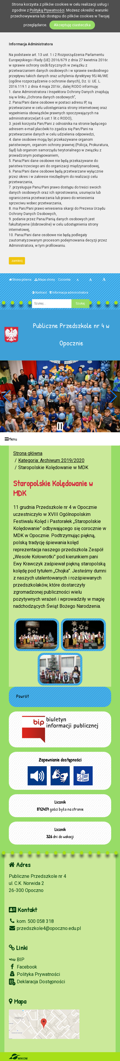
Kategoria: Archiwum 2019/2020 (51, 460)
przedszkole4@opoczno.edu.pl (45, 928)
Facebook (23, 967)
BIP (16, 959)
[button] (7, 396)
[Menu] (60, 439)
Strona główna (20, 279)
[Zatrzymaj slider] (60, 426)
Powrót (22, 696)
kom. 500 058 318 (31, 921)
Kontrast (39, 292)
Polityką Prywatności (47, 10)
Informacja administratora (69, 292)
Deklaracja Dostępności (37, 982)
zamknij (17, 260)
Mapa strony (44, 279)
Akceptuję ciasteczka (72, 25)
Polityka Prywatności (34, 974)
